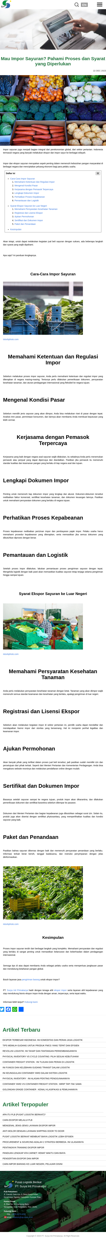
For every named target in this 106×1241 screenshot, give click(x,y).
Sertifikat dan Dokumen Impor (29, 220)
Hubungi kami (31, 1002)
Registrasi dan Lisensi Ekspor (29, 213)
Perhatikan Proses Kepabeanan (30, 197)
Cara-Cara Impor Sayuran (22, 178)
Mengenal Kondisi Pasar (26, 185)
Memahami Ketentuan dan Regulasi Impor (35, 182)
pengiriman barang (31, 979)
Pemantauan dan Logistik (27, 200)
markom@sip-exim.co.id (23, 1217)
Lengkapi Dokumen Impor (27, 193)
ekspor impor (60, 990)
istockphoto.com (11, 339)
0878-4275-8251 (19, 1214)
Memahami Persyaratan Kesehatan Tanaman (36, 209)
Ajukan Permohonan (24, 216)
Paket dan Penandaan (25, 224)
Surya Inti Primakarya (17, 990)
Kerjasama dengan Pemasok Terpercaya (34, 189)
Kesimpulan (15, 229)
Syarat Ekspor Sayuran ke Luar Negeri (28, 206)
